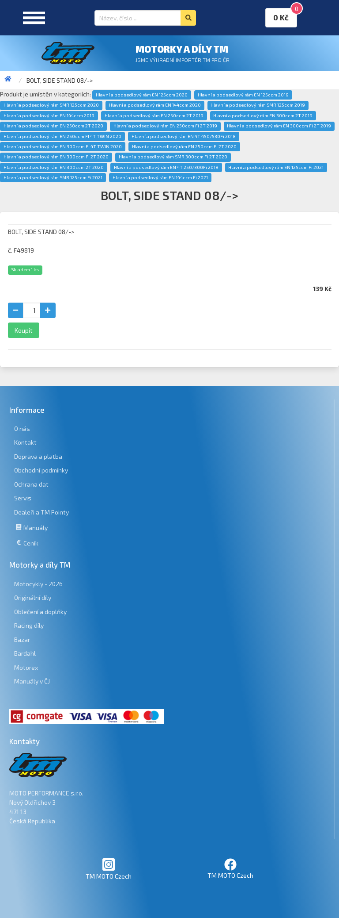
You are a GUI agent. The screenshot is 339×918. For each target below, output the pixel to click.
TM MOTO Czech (109, 868)
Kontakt (25, 442)
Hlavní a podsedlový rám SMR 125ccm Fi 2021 (53, 177)
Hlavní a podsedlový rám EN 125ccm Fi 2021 (276, 167)
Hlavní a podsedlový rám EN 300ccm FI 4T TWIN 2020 (63, 146)
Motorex (26, 667)
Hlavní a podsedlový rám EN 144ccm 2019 (49, 115)
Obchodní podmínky (41, 470)
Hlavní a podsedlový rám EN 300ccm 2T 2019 (263, 115)
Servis (22, 498)
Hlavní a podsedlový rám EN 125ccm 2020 (142, 94)
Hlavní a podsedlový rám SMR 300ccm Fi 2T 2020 (173, 156)
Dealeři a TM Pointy (41, 512)
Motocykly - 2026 (38, 584)
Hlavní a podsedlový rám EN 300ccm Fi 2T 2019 (279, 125)
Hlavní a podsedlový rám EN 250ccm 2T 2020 (53, 125)
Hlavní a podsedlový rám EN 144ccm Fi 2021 (160, 177)
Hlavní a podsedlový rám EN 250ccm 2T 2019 (154, 115)
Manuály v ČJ (32, 681)
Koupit (24, 330)
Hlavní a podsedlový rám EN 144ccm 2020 (155, 105)
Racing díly (29, 625)
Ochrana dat (31, 484)
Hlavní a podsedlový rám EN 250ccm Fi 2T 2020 (184, 146)
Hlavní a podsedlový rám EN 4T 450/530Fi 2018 (184, 136)
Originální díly (32, 597)
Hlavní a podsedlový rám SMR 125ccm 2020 (51, 105)
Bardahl (25, 653)
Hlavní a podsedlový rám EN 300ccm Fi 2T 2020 (56, 156)
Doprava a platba (38, 456)
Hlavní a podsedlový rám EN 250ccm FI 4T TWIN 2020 (62, 136)
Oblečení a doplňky (40, 611)
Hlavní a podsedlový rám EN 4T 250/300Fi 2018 (166, 167)
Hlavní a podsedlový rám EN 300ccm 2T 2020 (54, 167)
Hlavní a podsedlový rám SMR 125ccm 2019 (258, 105)
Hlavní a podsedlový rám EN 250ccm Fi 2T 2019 (165, 125)
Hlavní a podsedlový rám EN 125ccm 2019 (243, 94)
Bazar (22, 639)
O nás (22, 428)
